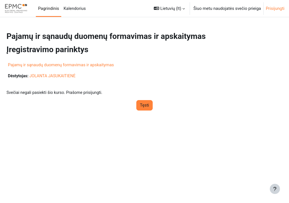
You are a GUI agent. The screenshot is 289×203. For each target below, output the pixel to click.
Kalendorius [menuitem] (75, 8)
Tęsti (144, 105)
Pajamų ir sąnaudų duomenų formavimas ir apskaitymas (74, 64)
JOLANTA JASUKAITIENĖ (67, 76)
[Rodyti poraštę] (275, 189)
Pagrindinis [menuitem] (48, 8)
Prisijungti (275, 8)
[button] (169, 8)
